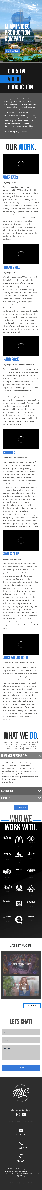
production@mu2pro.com (21, 1135)
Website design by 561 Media (21, 1121)
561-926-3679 (21, 1148)
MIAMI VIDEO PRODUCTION (15, 1171)
